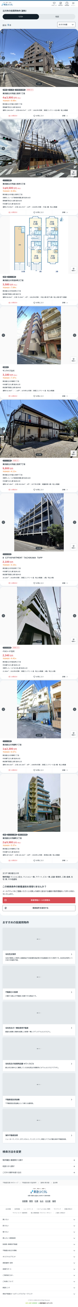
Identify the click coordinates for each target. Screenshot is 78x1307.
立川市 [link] (55, 1183)
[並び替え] (66, 24)
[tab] (21, 16)
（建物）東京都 (44, 1183)
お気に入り (39, 116)
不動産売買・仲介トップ (10, 1183)
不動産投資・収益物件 (29, 1183)
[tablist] (39, 16)
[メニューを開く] (73, 4)
